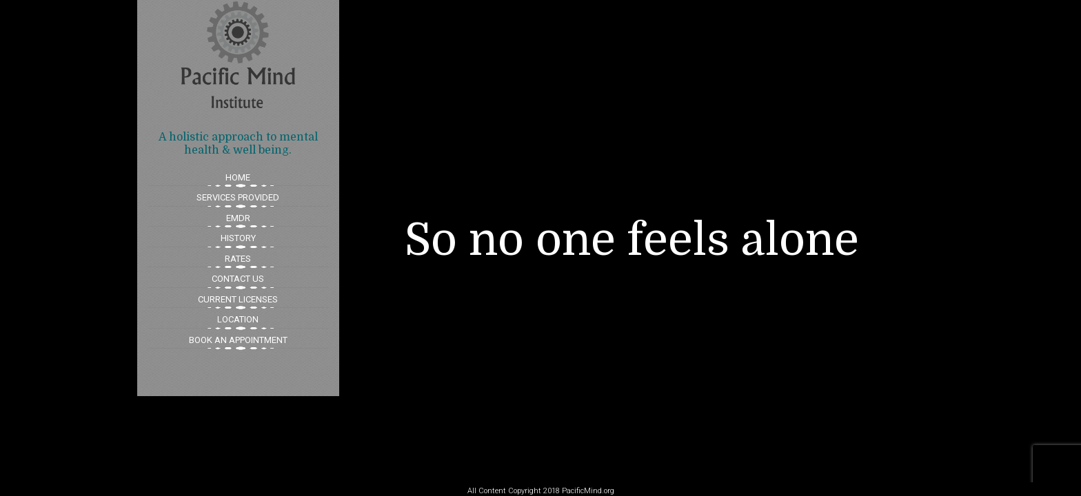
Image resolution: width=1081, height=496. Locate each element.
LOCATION (238, 319)
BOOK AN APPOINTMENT (238, 340)
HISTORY (238, 238)
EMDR (238, 218)
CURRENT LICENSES (238, 299)
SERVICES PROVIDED (237, 197)
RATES (238, 259)
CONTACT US (238, 278)
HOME (237, 177)
